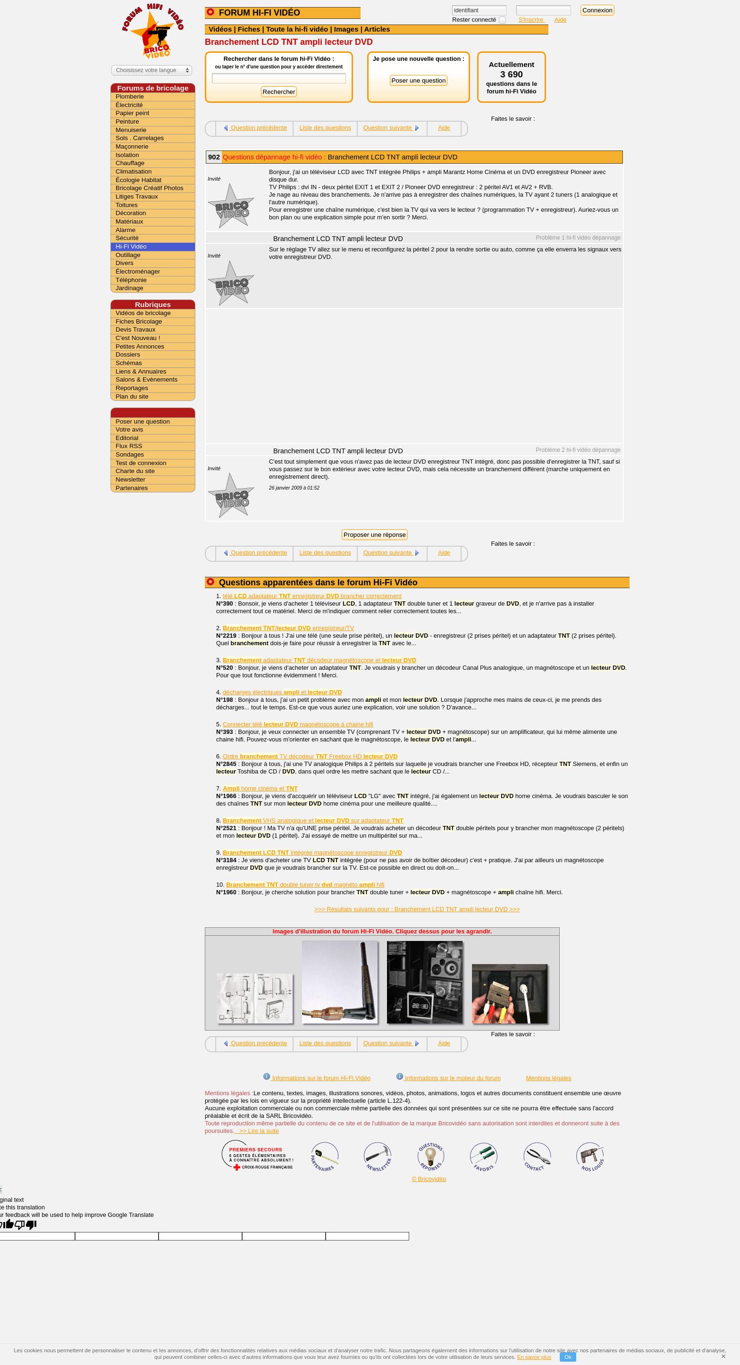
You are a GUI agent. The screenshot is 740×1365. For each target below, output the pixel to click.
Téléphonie (131, 279)
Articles (377, 29)
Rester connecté (475, 19)
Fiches (249, 29)
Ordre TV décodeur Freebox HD (310, 756)
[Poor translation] (25, 1225)
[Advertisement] (441, 377)
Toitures (127, 204)
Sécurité (127, 237)
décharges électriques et (282, 692)
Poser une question (143, 421)
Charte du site (135, 470)
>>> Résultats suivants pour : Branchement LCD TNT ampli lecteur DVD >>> (417, 909)
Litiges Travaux (137, 196)
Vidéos (220, 29)
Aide (561, 19)
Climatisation (133, 171)
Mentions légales (549, 1078)
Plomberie (130, 96)
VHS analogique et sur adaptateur (313, 820)
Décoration (131, 212)
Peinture (127, 121)
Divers (125, 262)
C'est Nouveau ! (138, 337)
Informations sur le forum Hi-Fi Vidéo (316, 1078)
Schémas (129, 362)
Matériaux (129, 221)
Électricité (129, 104)
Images (346, 29)
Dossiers (128, 354)
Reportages (132, 387)
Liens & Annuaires (141, 371)
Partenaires (132, 487)
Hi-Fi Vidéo (131, 246)
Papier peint (132, 113)
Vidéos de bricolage (143, 312)
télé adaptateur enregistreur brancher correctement (312, 595)
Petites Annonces (140, 346)
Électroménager (138, 271)
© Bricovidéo (429, 1178)
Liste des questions (325, 127)
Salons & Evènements (146, 379)
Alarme (125, 229)
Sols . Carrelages (140, 137)
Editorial (127, 437)
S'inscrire (532, 19)
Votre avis (129, 429)
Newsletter (130, 479)
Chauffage (130, 162)
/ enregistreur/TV (288, 628)
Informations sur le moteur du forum (448, 1078)
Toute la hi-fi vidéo (297, 29)
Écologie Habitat (138, 179)
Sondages (130, 454)
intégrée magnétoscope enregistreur (312, 852)
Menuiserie (131, 129)
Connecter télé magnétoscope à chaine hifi (298, 724)
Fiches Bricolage (139, 321)
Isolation (127, 154)
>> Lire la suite (257, 1130)
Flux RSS (129, 445)
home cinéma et (260, 788)
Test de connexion (141, 462)
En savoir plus (534, 1357)
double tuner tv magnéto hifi (305, 884)
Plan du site (132, 396)
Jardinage (129, 287)
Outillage (128, 254)
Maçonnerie (132, 146)
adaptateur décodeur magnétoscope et (319, 660)
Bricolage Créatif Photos (150, 187)
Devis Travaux (135, 329)
